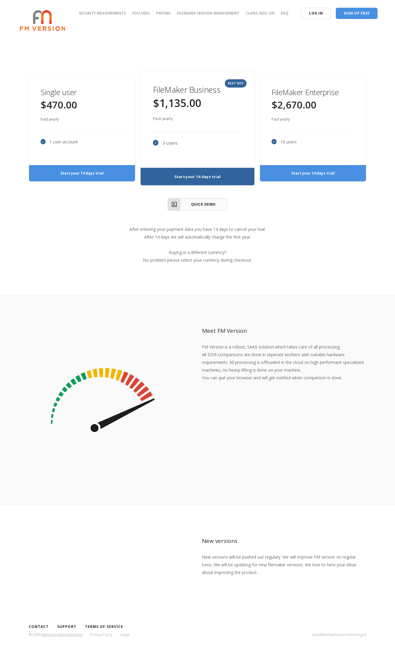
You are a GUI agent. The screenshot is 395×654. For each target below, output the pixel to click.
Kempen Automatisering (62, 634)
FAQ (285, 13)
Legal (125, 634)
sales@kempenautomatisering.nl (338, 634)
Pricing (163, 13)
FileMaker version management (208, 13)
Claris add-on (260, 13)
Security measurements (102, 13)
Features (141, 13)
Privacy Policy (101, 634)
